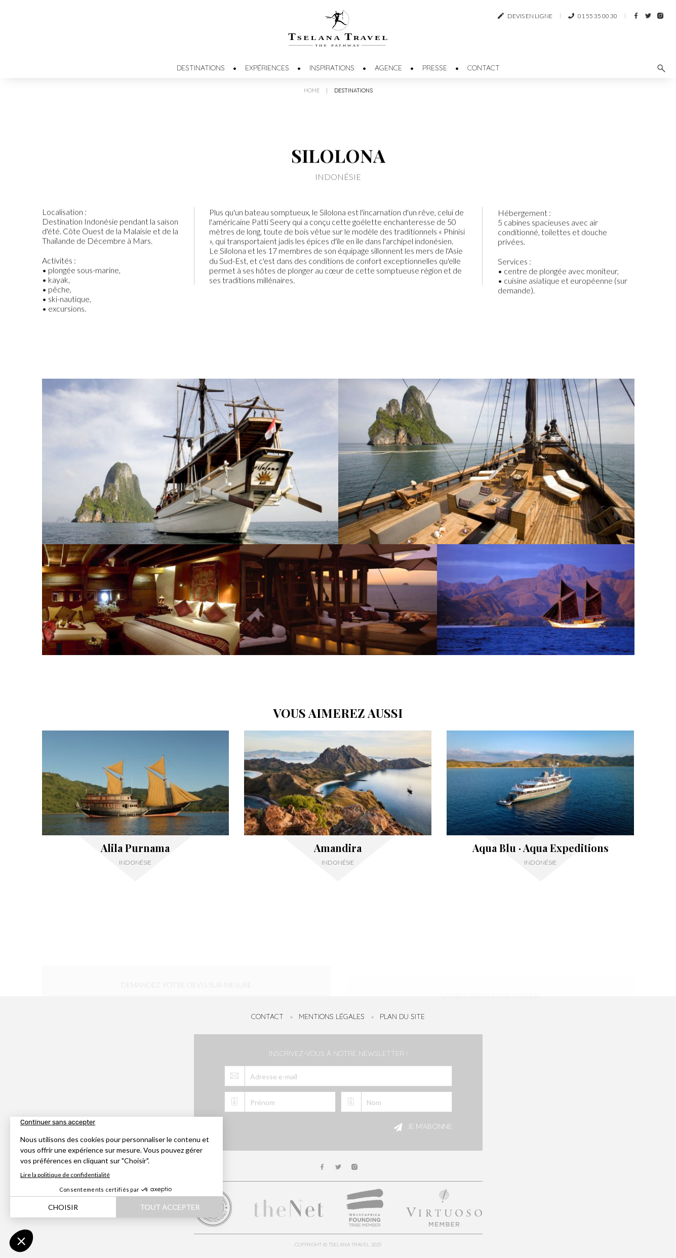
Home (312, 94)
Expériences (267, 67)
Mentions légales (332, 1016)
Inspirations (331, 67)
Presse (434, 67)
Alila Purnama (135, 848)
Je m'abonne (421, 1127)
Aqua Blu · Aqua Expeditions (540, 848)
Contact (483, 67)
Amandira (338, 848)
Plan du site (402, 1016)
